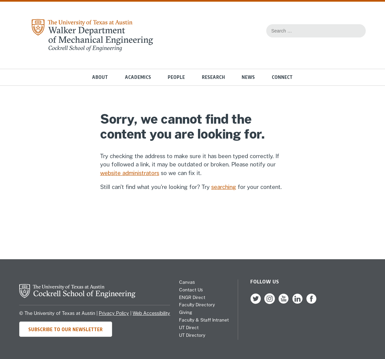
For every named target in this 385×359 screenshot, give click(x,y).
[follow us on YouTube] (283, 302)
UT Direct (189, 327)
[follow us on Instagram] (269, 302)
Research (213, 77)
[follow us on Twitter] (255, 302)
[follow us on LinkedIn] (297, 302)
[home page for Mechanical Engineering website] (92, 49)
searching (223, 187)
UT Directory (192, 335)
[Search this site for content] (357, 31)
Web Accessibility (151, 313)
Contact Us (191, 289)
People (176, 77)
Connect (282, 77)
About (100, 77)
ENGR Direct (192, 297)
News (248, 77)
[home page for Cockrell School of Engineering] (77, 296)
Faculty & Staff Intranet (204, 320)
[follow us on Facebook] (311, 302)
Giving (185, 312)
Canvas (187, 282)
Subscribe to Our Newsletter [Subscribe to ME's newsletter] (66, 329)
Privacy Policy (114, 313)
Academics (138, 77)
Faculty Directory (197, 304)
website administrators (129, 173)
